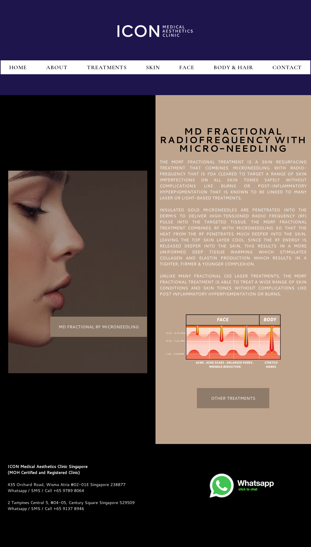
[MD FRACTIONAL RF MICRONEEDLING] (98, 327)
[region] (77, 272)
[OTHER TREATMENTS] (233, 398)
